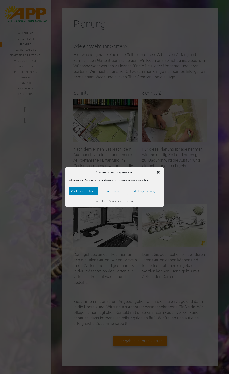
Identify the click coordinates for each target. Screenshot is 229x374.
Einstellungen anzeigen (144, 191)
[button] (158, 172)
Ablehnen (113, 191)
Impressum (129, 201)
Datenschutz (100, 201)
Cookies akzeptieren (83, 191)
